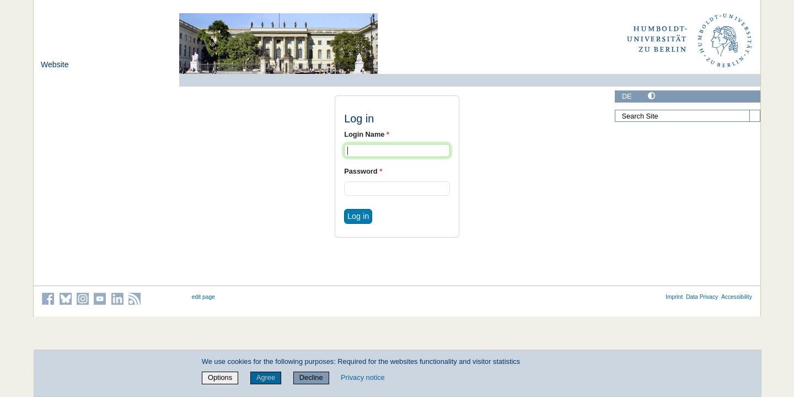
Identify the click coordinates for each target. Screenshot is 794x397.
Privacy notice (363, 377)
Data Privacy (702, 297)
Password (363, 171)
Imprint (674, 297)
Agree (265, 377)
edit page (203, 297)
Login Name (366, 134)
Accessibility (736, 297)
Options (220, 377)
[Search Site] (687, 116)
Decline (311, 377)
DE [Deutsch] (627, 96)
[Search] (754, 116)
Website (55, 64)
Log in (358, 216)
